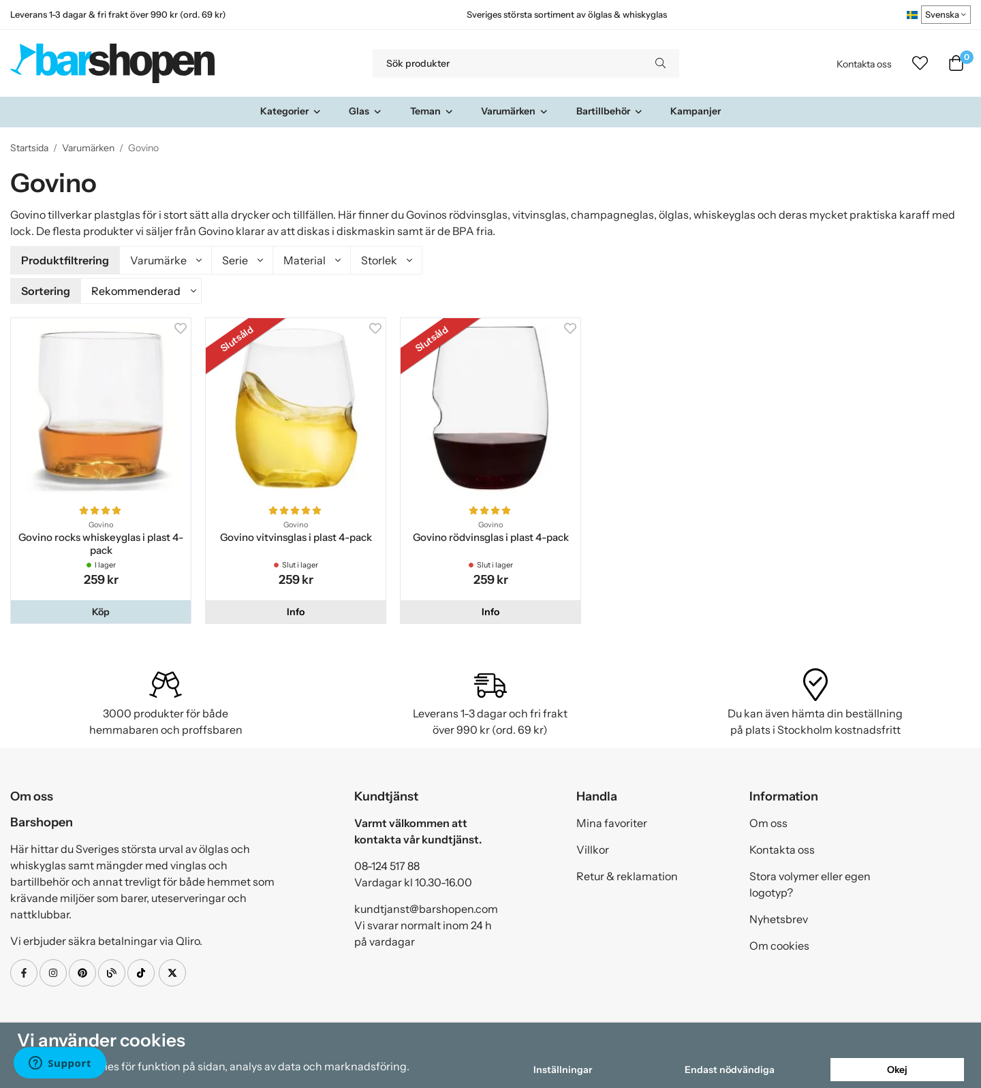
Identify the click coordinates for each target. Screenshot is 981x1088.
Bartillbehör (609, 111)
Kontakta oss (864, 64)
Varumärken (514, 111)
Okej (897, 1069)
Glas (365, 111)
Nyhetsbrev (778, 919)
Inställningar (562, 1069)
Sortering (45, 291)
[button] (101, 611)
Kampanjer (695, 111)
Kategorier (291, 111)
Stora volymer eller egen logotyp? (810, 884)
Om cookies (779, 945)
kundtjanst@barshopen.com (426, 909)
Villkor (592, 849)
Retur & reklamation (627, 876)
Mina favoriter (611, 823)
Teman (432, 111)
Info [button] (296, 612)
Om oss (768, 823)
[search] (660, 63)
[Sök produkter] (507, 63)
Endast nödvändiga (730, 1069)
